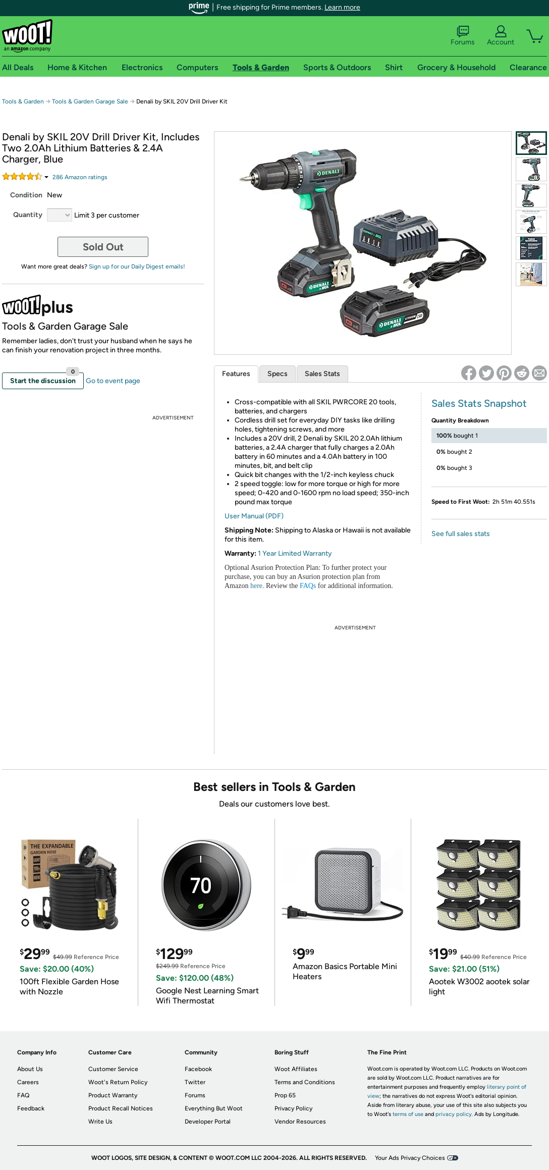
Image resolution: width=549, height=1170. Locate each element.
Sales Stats (322, 373)
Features (236, 373)
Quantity (27, 214)
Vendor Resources (300, 1121)
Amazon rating (79, 177)
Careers (28, 1082)
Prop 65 (285, 1095)
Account (500, 35)
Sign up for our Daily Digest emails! (137, 266)
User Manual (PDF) (254, 516)
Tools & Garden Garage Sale (90, 101)
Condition (26, 195)
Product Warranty (112, 1095)
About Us (30, 1069)
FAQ (23, 1095)
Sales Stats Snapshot (479, 403)
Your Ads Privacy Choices (410, 1157)
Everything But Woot (214, 1108)
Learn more (342, 7)
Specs (277, 373)
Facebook (198, 1069)
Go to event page (113, 381)
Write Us (100, 1121)
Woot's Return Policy (117, 1082)
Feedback (30, 1108)
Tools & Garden (23, 101)
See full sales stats (460, 533)
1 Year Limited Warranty (295, 553)
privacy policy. (454, 1114)
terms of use (408, 1114)
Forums (463, 35)
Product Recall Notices (120, 1108)
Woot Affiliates (295, 1069)
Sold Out (103, 247)
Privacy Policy (293, 1108)
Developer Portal (208, 1121)
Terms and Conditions (304, 1082)
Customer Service (113, 1069)
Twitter (195, 1082)
